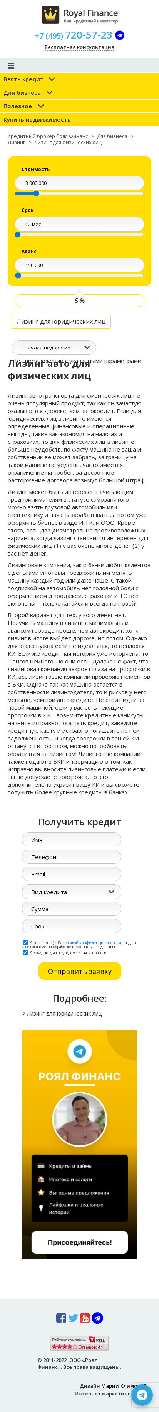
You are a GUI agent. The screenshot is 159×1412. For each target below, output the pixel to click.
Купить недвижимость (37, 119)
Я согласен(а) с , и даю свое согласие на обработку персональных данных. (79, 944)
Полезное (17, 106)
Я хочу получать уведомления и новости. (65, 952)
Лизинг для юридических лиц (61, 321)
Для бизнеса (22, 92)
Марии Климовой (124, 1385)
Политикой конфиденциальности (89, 942)
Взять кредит (23, 79)
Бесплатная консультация (79, 47)
